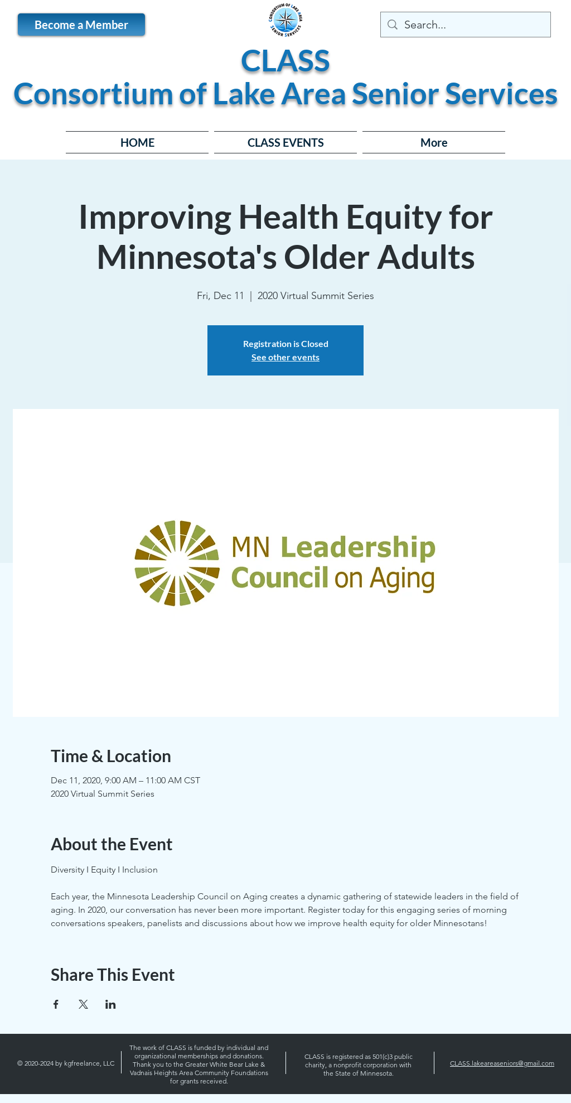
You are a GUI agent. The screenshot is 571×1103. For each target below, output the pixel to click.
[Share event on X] (83, 1004)
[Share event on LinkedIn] (110, 1004)
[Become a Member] (81, 24)
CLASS (285, 60)
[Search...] (465, 24)
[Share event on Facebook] (56, 1004)
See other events (285, 356)
